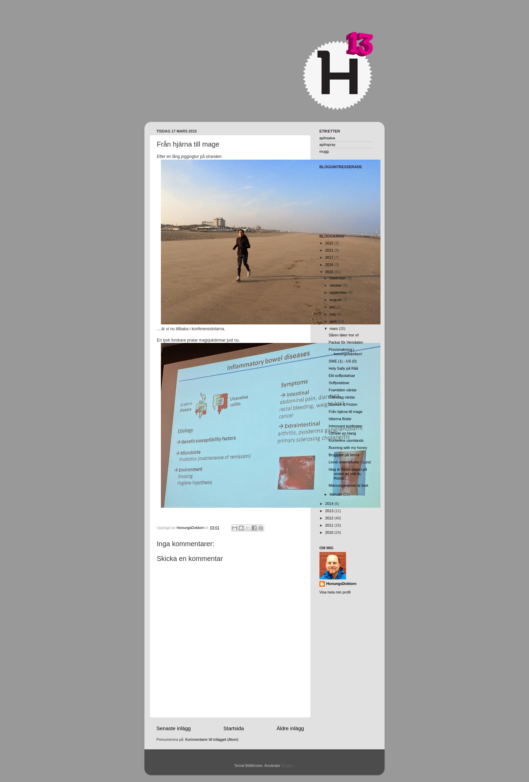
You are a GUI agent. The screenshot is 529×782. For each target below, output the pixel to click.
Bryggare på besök (344, 455)
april (334, 321)
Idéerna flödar (340, 419)
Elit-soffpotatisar (342, 375)
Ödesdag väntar (342, 397)
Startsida (233, 728)
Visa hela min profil (335, 592)
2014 (329, 504)
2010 (329, 532)
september (339, 292)
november (338, 278)
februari (336, 494)
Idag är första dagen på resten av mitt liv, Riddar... (348, 473)
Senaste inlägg (173, 728)
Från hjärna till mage (345, 412)
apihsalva (327, 138)
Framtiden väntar (343, 390)
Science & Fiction (343, 404)
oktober (336, 285)
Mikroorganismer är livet (348, 485)
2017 (329, 257)
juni (333, 307)
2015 (329, 272)
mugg (324, 151)
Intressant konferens (345, 426)
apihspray (327, 144)
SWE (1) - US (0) (343, 361)
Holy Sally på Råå (343, 368)
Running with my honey (348, 448)
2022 (329, 243)
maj (333, 314)
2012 (329, 518)
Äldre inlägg (290, 728)
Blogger (287, 765)
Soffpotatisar (339, 383)
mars (334, 328)
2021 (329, 250)
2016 (329, 265)
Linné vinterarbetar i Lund (350, 462)
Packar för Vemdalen (346, 342)
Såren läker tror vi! (344, 335)
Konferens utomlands (346, 440)
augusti (336, 300)
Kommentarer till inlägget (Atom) (211, 739)
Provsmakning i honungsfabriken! (345, 351)
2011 (329, 525)
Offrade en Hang (342, 433)
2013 (329, 511)
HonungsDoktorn (341, 584)
